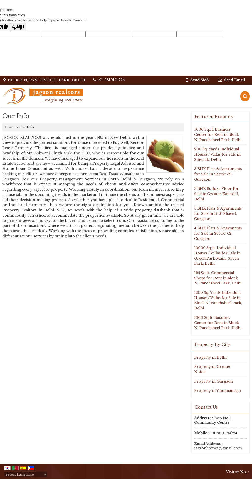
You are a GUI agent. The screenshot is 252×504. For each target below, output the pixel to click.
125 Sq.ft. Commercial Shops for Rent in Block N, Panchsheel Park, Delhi (218, 278)
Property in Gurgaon (213, 381)
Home (10, 127)
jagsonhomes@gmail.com (218, 448)
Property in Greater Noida (212, 369)
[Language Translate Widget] (25, 474)
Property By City (212, 344)
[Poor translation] (18, 27)
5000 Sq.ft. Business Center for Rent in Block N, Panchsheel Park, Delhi (218, 134)
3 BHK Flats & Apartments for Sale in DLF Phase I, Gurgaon (218, 213)
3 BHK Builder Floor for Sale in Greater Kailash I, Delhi (216, 193)
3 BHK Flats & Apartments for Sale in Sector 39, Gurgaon (218, 174)
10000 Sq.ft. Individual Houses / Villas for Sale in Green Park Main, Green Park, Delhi (217, 256)
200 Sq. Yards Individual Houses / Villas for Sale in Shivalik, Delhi (217, 154)
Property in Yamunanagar (218, 390)
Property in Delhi (210, 357)
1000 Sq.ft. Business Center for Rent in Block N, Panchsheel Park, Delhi (218, 322)
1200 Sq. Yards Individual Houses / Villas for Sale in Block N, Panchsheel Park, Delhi (218, 300)
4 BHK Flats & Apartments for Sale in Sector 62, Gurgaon (218, 233)
